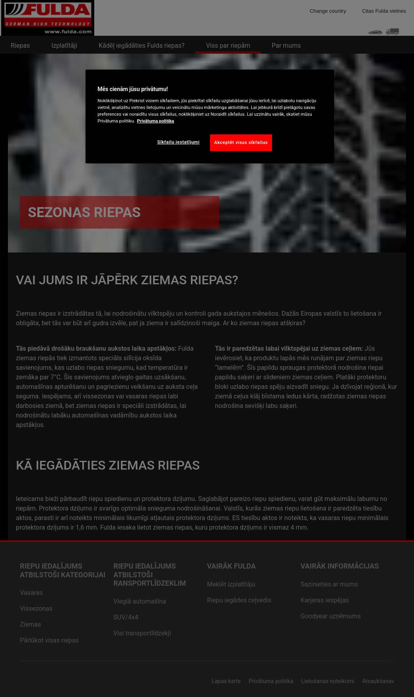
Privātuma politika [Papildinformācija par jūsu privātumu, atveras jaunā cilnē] (155, 121)
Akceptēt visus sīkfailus (241, 142)
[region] (210, 116)
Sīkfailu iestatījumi (178, 142)
